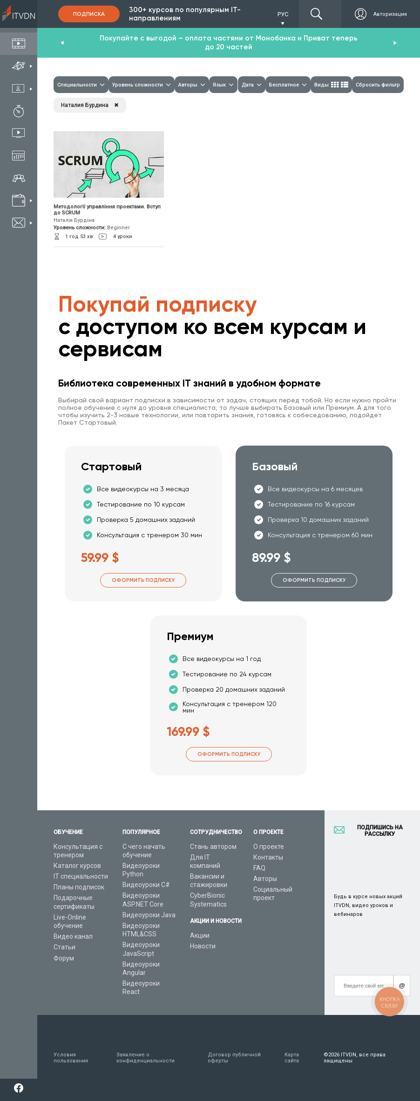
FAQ (259, 868)
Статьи (64, 947)
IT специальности (81, 876)
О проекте (268, 846)
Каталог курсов (77, 865)
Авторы (265, 878)
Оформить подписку (143, 580)
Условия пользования (71, 1058)
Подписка (89, 14)
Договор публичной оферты (234, 1058)
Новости (203, 946)
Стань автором (213, 846)
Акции (200, 935)
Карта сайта (292, 1058)
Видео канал (73, 936)
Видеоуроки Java (149, 915)
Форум (64, 958)
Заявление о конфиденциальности (145, 1058)
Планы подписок (79, 887)
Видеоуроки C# (146, 884)
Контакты (268, 857)
